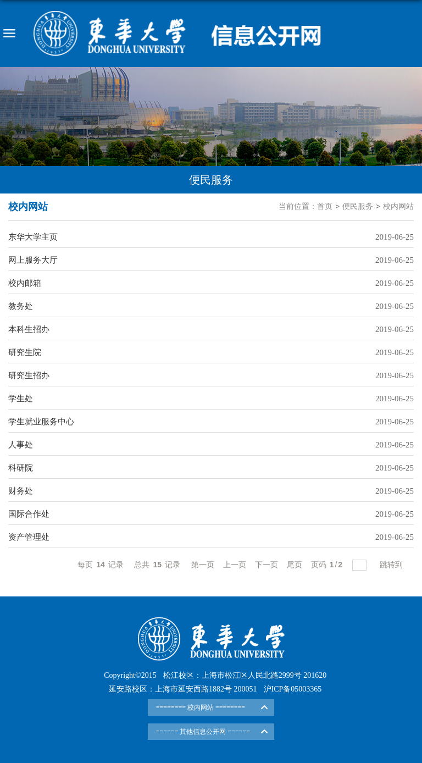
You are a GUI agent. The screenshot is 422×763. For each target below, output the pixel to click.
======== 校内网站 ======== (200, 707)
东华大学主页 (33, 237)
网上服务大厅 (33, 260)
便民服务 (357, 206)
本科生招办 (28, 329)
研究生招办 (28, 375)
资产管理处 (28, 537)
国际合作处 (28, 514)
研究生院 (24, 352)
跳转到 (392, 564)
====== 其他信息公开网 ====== (203, 732)
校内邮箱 (24, 283)
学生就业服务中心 (41, 421)
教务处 (20, 306)
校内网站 (398, 206)
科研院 (20, 467)
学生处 (20, 398)
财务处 (20, 490)
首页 (324, 206)
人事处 (20, 444)
